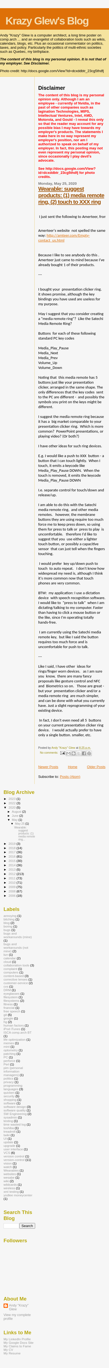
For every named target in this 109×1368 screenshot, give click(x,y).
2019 (12, 843)
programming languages (13, 1087)
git (5, 1014)
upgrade (9, 1145)
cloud (7, 961)
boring (8, 926)
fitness (8, 1004)
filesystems (11, 1000)
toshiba (9, 1128)
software (10, 1103)
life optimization (15, 1039)
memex (9, 1043)
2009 (12, 887)
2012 (12, 874)
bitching (9, 919)
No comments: (49, 752)
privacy (9, 1082)
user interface (13, 1149)
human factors (14, 1025)
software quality (15, 1110)
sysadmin (10, 1117)
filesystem (11, 997)
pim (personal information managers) (13, 1071)
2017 (12, 852)
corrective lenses (16, 979)
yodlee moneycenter (18, 1195)
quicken (9, 1092)
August (17, 811)
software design (15, 1106)
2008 (12, 891)
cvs (6, 986)
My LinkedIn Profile (17, 1339)
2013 (12, 869)
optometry (11, 1050)
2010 (12, 882)
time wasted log (15, 1124)
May (15, 819)
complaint (10, 968)
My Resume (12, 1353)
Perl (6, 1064)
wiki (6, 1181)
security (9, 1096)
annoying (10, 915)
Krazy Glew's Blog (47, 21)
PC (6, 1057)
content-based (14, 976)
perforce (9, 1060)
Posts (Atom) (70, 777)
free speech (12, 1011)
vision (8, 1163)
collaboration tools (16, 965)
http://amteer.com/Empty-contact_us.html (64, 238)
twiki (7, 1135)
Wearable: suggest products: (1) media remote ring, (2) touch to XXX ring (71, 195)
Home (72, 767)
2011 (12, 878)
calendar (10, 958)
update (8, 1142)
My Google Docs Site (19, 1342)
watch (8, 1167)
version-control (14, 1159)
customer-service (16, 983)
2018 (12, 848)
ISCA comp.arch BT (18, 1032)
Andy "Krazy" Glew (19, 1307)
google (8, 1018)
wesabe (9, 1177)
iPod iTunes (12, 1029)
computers (11, 972)
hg (5, 1022)
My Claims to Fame (17, 1346)
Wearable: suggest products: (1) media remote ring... (24, 833)
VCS (7, 1152)
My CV (8, 1349)
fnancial (9, 1007)
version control (14, 1156)
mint (7, 1046)
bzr (6, 954)
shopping (10, 1099)
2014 (12, 865)
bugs (7, 930)
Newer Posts (48, 767)
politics (8, 1078)
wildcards (10, 1184)
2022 (12, 803)
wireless (9, 1188)
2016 (12, 856)
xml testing (11, 1191)
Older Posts (96, 767)
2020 (12, 807)
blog (7, 923)
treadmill (10, 1131)
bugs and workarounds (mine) (18, 935)
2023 (12, 798)
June (15, 815)
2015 (12, 860)
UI (5, 1138)
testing (8, 1121)
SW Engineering (15, 1114)
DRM (7, 990)
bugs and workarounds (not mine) (16, 947)
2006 (12, 895)
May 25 (20, 823)
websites (10, 1174)
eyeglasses (12, 993)
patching (10, 1053)
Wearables (11, 1170)
